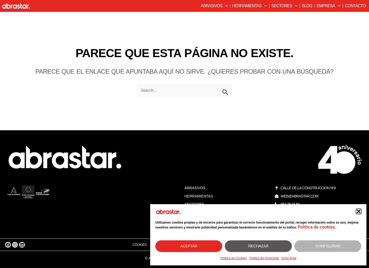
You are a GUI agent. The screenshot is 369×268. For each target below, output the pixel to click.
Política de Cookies (233, 258)
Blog (307, 6)
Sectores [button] (284, 6)
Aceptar (188, 246)
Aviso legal (288, 258)
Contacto (355, 6)
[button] (358, 211)
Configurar (327, 246)
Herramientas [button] (249, 6)
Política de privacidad (264, 258)
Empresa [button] (328, 6)
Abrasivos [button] (214, 6)
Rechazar (258, 246)
